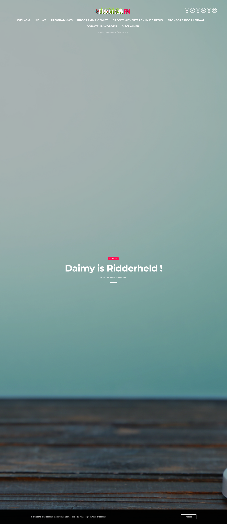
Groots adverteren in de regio (137, 20)
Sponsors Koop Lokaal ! (186, 20)
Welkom (23, 20)
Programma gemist (92, 20)
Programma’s (62, 20)
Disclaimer (130, 26)
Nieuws (40, 20)
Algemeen (111, 32)
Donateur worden (102, 26)
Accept (189, 516)
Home (101, 32)
